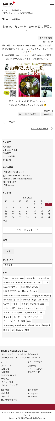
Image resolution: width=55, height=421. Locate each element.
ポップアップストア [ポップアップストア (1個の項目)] (33, 316)
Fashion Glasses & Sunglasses (17, 178)
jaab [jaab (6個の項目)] (46, 282)
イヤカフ (11, 121)
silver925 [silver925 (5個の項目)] (25, 299)
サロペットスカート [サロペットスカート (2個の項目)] (39, 303)
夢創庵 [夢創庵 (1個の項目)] (31, 325)
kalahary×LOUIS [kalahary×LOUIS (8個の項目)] (29, 286)
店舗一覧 (32, 365)
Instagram (33, 393)
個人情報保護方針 (9, 399)
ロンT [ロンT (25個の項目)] (16, 321)
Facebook (32, 396)
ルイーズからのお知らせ (28, 114)
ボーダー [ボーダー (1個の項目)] (18, 316)
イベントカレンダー (27, 230)
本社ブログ (33, 389)
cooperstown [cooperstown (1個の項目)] (43, 278)
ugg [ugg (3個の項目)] (34, 299)
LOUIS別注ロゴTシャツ (13, 172)
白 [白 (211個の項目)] (13, 329)
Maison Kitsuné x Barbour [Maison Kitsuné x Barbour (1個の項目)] (16, 295)
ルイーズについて (36, 368)
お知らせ (7, 159)
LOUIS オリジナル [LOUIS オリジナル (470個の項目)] (11, 290)
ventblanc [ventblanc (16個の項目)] (43, 299)
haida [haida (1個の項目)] (19, 282)
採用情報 (5, 389)
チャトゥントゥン (22, 48)
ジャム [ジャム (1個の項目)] (20, 308)
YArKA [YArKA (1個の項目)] (6, 303)
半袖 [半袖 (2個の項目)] (29, 321)
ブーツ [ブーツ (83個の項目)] (41, 312)
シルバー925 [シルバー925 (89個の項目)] (9, 308)
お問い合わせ (7, 396)
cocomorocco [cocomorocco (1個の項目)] (17, 278)
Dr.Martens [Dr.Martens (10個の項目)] (8, 282)
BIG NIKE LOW (9, 181)
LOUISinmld (8, 185)
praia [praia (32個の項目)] (17, 299)
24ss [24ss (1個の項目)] (5, 278)
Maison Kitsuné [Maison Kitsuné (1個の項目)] (29, 290)
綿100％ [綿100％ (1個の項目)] (19, 329)
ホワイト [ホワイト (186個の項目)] (7, 316)
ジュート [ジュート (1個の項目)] (29, 308)
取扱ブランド (34, 372)
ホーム (4, 10)
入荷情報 (7, 146)
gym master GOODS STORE (16, 175)
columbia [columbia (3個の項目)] (30, 278)
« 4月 (5, 220)
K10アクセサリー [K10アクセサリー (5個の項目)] (11, 286)
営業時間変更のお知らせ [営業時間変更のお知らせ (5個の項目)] (14, 325)
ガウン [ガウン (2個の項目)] (24, 303)
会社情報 (5, 393)
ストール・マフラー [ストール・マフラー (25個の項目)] (12, 312)
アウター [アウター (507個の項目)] (15, 303)
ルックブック (7, 365)
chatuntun (47, 114)
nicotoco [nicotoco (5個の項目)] (7, 299)
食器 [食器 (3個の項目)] (27, 329)
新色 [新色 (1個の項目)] (38, 325)
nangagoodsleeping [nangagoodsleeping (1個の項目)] (41, 295)
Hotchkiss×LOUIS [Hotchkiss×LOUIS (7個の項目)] (33, 282)
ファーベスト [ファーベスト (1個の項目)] (30, 312)
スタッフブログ (35, 362)
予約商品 (7, 153)
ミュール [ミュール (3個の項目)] (7, 321)
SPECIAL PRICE (10, 149)
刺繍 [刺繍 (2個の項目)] (23, 321)
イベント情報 (9, 156)
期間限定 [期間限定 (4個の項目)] (46, 325)
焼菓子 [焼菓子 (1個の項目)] (6, 329)
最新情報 (15, 10)
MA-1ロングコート (39, 128)
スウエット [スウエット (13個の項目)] (40, 308)
